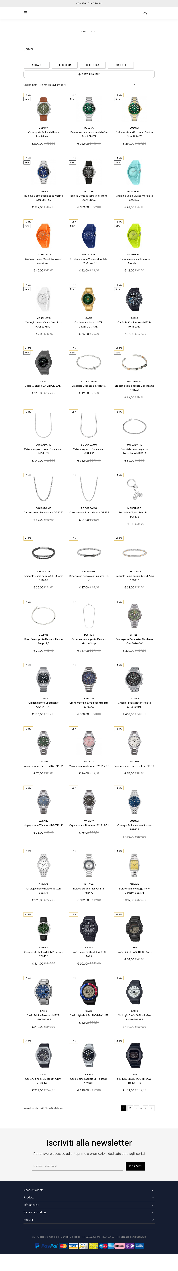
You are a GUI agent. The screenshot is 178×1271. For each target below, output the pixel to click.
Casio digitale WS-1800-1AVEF (134, 951)
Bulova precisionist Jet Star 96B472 (89, 890)
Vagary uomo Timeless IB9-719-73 (44, 825)
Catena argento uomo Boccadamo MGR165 (43, 451)
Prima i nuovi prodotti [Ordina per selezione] (88, 85)
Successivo (151, 1108)
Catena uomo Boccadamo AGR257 (89, 512)
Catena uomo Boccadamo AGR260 (44, 512)
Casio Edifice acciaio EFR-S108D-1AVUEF (89, 1080)
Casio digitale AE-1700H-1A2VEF (89, 1015)
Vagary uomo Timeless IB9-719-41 (44, 765)
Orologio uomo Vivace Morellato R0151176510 (88, 261)
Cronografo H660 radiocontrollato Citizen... (89, 704)
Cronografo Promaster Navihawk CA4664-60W (134, 641)
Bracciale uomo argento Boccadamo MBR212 (134, 451)
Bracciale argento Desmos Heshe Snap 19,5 (43, 641)
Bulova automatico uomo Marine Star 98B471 (89, 134)
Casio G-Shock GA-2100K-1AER (43, 385)
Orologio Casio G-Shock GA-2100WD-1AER (134, 1017)
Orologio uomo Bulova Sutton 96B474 (43, 890)
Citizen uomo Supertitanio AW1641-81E (43, 704)
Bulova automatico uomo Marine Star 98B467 (134, 134)
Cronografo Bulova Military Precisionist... (43, 134)
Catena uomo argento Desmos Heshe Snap (89, 641)
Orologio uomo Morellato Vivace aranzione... (43, 261)
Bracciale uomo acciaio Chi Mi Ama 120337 (134, 578)
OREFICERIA (92, 65)
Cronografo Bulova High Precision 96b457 (43, 954)
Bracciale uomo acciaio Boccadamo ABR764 (134, 387)
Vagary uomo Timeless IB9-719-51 (89, 825)
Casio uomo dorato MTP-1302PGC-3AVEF (89, 324)
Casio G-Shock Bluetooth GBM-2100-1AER (43, 1080)
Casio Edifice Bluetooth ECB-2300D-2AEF (43, 1017)
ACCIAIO (36, 65)
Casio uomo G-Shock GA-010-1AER (89, 954)
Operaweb (139, 1237)
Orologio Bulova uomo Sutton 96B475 (134, 827)
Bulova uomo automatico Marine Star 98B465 (89, 197)
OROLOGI (121, 65)
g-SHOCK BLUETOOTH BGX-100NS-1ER (134, 1080)
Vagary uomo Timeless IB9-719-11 (134, 765)
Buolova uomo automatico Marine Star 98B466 (43, 197)
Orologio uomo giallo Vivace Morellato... (134, 261)
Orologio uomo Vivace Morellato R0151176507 (43, 324)
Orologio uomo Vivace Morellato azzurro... (134, 197)
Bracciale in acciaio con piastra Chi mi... (89, 578)
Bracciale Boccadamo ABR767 (89, 385)
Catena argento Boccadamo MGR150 (89, 451)
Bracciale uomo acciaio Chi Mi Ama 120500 (43, 578)
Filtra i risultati (89, 74)
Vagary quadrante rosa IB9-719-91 (89, 765)
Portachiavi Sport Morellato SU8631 (134, 514)
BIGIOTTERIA (64, 65)
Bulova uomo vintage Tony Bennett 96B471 (134, 890)
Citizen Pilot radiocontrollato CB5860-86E (134, 704)
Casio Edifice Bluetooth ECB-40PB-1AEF (134, 324)
